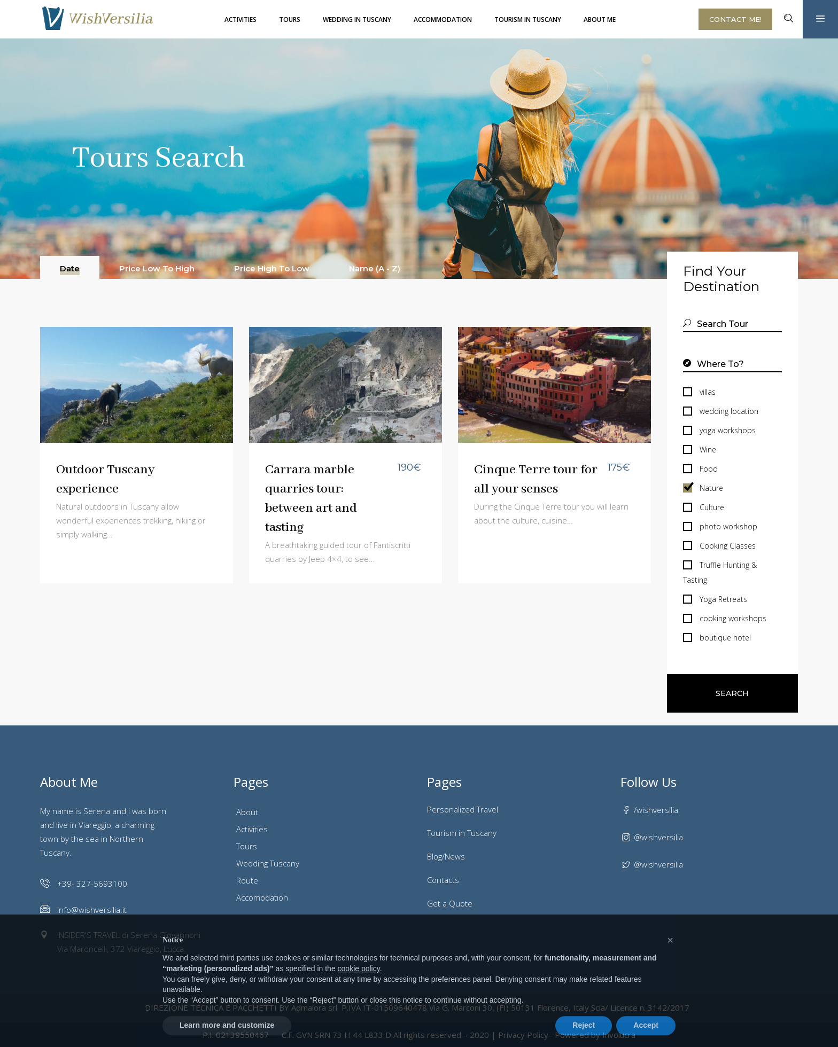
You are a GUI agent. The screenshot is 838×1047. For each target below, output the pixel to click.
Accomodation (262, 897)
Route (247, 880)
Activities (252, 829)
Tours (246, 846)
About (247, 812)
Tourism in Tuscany (461, 832)
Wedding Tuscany (267, 863)
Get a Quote (449, 903)
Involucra (618, 1034)
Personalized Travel (462, 809)
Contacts (443, 879)
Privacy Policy (523, 1034)
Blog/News (446, 856)
